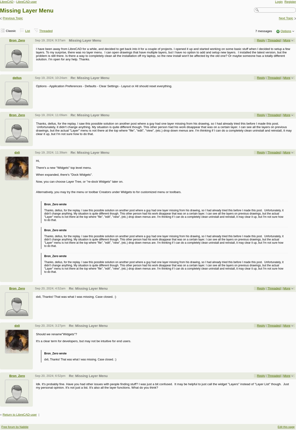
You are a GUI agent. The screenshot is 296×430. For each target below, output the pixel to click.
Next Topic (286, 18)
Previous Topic (13, 18)
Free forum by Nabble (14, 427)
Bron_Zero (17, 40)
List (27, 31)
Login (279, 1)
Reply (261, 40)
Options (286, 31)
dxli (17, 152)
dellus (17, 78)
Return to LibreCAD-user (20, 414)
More (286, 40)
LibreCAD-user (26, 1)
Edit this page (286, 427)
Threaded (46, 31)
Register (290, 1)
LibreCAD (6, 1)
